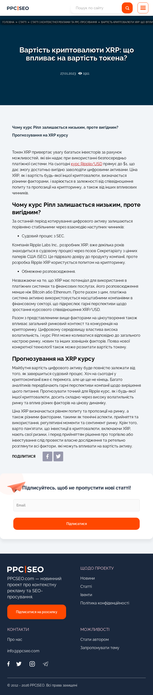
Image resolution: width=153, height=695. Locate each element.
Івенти (86, 594)
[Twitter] (18, 663)
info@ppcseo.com (23, 651)
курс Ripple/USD (86, 164)
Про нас (14, 639)
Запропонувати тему (99, 647)
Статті (86, 586)
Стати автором (94, 639)
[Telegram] (45, 663)
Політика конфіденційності (104, 603)
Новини (87, 578)
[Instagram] (32, 663)
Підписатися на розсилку (36, 612)
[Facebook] (9, 663)
